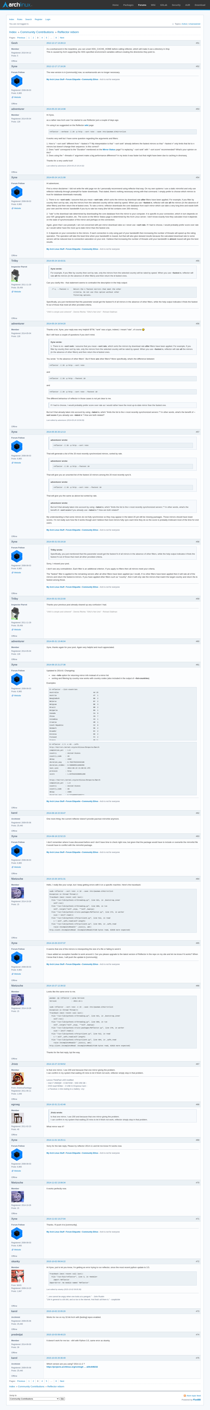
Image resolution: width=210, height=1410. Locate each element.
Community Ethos (90, 79)
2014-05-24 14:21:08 (56, 177)
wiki (86, 125)
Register (38, 19)
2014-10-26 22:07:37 (56, 943)
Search (28, 19)
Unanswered (194, 24)
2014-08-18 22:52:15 (56, 836)
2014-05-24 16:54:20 (56, 323)
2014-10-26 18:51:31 (56, 879)
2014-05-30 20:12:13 (56, 432)
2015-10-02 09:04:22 (56, 1261)
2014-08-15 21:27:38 (56, 664)
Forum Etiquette (73, 79)
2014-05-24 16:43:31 (56, 261)
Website (17, 97)
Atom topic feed (194, 1395)
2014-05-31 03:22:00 (56, 599)
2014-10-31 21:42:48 (56, 1104)
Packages (128, 5)
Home (116, 5)
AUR (187, 5)
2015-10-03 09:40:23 (56, 1334)
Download (200, 5)
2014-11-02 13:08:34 (56, 1182)
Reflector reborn (68, 32)
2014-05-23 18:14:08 (56, 109)
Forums (142, 5)
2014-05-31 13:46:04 (56, 641)
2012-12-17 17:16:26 (56, 66)
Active (184, 24)
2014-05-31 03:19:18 (56, 541)
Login (47, 19)
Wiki (153, 5)
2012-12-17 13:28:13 (56, 43)
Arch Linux (17, 5)
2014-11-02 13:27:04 (56, 1219)
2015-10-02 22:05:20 (56, 1311)
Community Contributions (37, 32)
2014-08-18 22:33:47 (56, 813)
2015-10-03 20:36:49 (56, 1358)
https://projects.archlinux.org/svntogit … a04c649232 (72, 1367)
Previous (21, 38)
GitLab (163, 5)
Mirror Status (109, 149)
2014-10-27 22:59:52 (56, 1064)
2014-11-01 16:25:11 (56, 1140)
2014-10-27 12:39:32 (56, 985)
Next (62, 38)
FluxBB (197, 1399)
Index (11, 19)
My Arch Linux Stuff (55, 79)
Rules (19, 19)
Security (176, 5)
